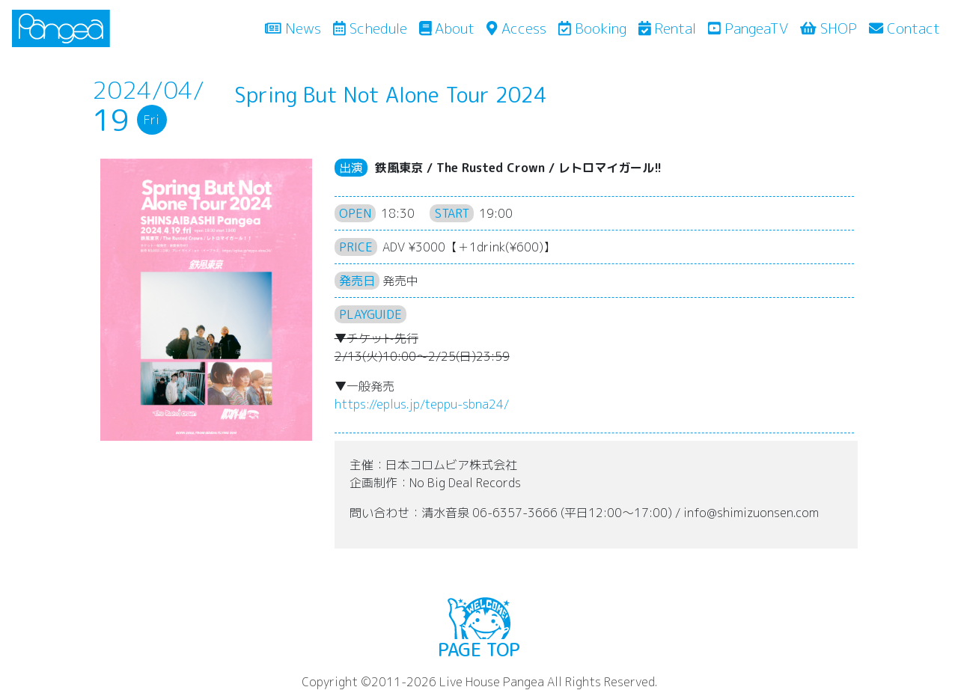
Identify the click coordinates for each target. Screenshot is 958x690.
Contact (904, 28)
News (296, 27)
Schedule (370, 28)
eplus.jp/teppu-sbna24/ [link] (422, 404)
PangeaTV (748, 28)
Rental (667, 28)
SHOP (828, 28)
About (447, 28)
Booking (592, 28)
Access (516, 28)
